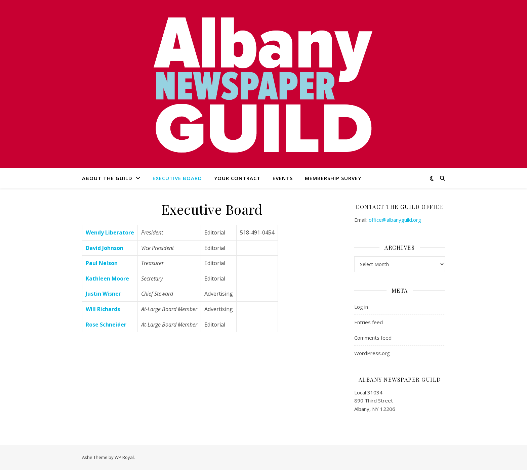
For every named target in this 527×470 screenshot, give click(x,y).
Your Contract (237, 178)
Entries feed (368, 322)
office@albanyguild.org (395, 219)
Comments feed (373, 337)
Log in (361, 306)
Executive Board (177, 178)
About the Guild (107, 178)
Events (283, 178)
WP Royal (124, 457)
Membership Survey (333, 178)
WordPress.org (372, 353)
